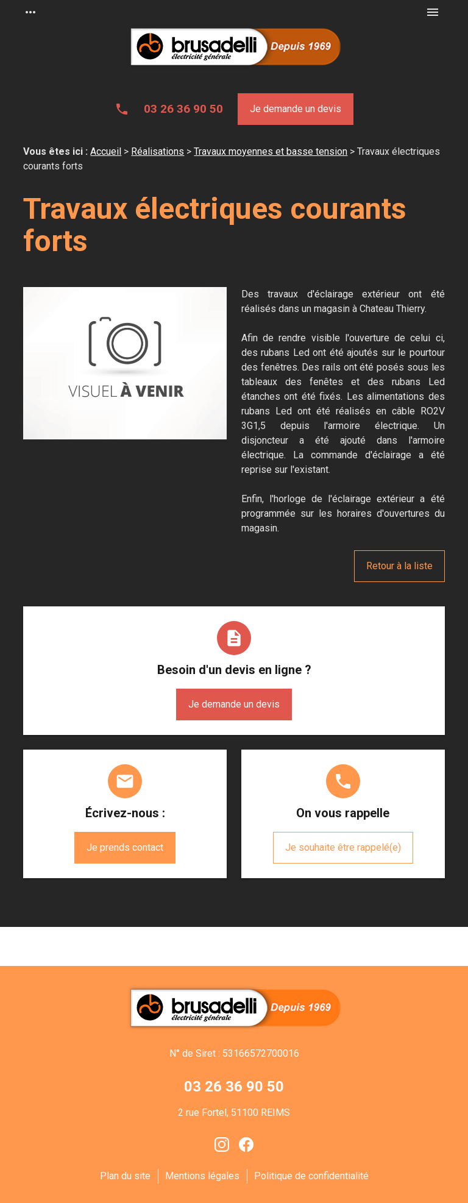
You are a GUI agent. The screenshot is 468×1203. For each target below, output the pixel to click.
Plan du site (125, 1176)
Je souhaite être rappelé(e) (343, 847)
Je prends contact (125, 847)
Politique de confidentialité (311, 1176)
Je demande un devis (295, 109)
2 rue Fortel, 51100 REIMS (234, 1112)
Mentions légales (202, 1176)
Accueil (105, 151)
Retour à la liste (399, 566)
